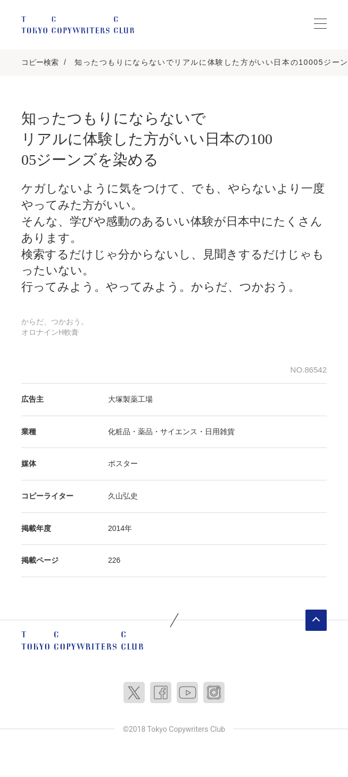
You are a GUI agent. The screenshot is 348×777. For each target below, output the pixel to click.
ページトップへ (316, 620)
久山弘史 (123, 496)
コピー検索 (40, 62)
